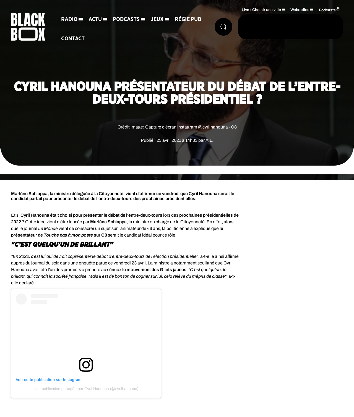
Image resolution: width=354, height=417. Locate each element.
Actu (95, 19)
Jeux (157, 19)
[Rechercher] (223, 27)
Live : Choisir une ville (261, 10)
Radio (69, 19)
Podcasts (126, 19)
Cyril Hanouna (34, 215)
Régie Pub (188, 19)
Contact (73, 38)
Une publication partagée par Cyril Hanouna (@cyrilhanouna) (85, 389)
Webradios (299, 10)
